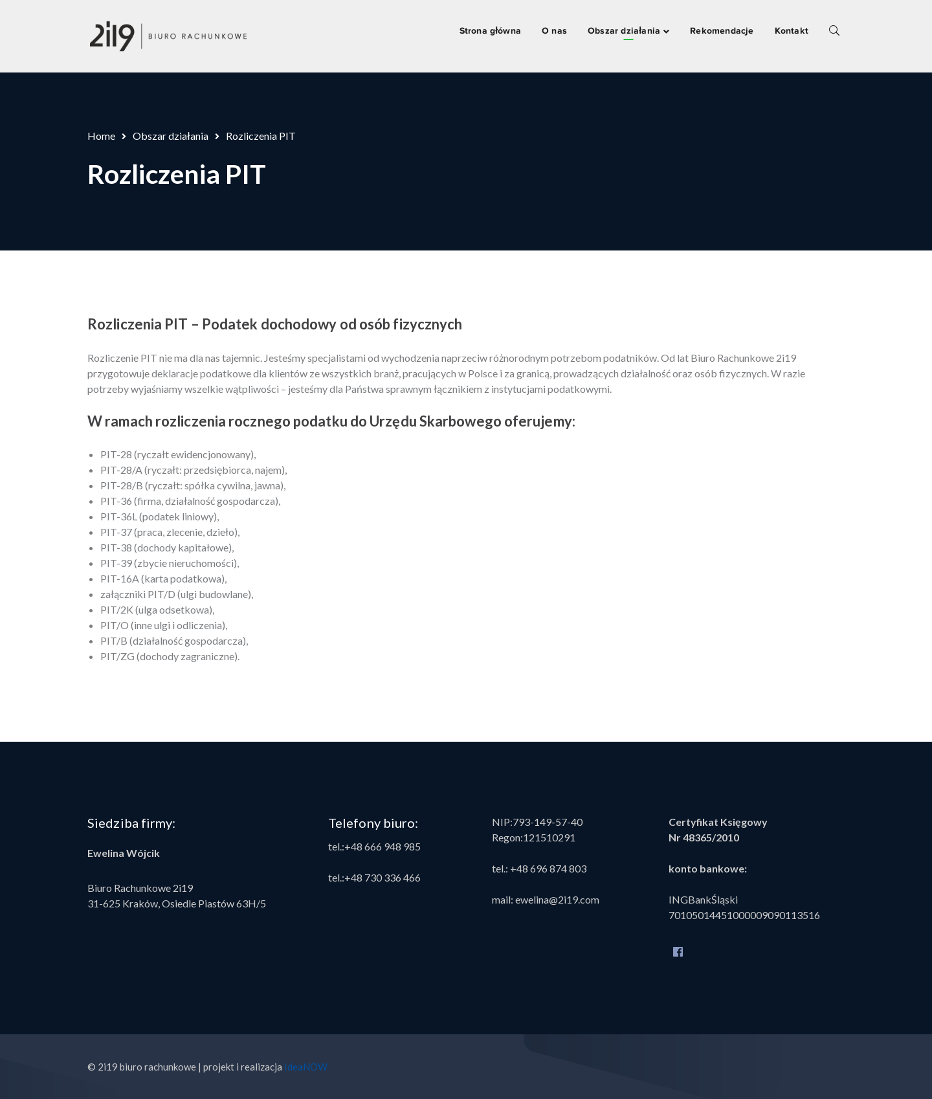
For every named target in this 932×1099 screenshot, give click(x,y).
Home (101, 135)
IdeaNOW (305, 1066)
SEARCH (834, 29)
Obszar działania (170, 135)
